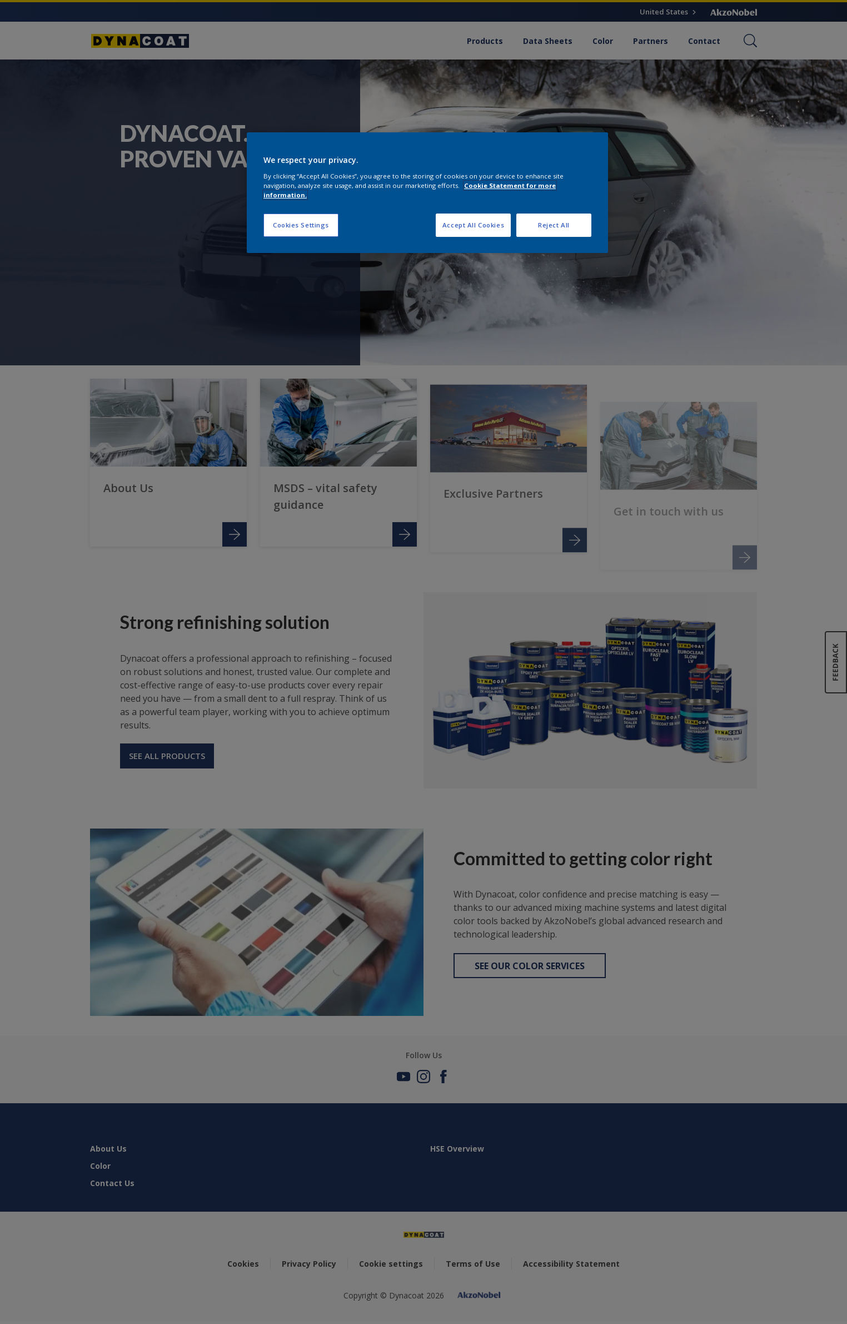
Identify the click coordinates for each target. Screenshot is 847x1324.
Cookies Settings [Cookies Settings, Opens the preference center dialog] (301, 225)
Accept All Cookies (473, 225)
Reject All (554, 225)
